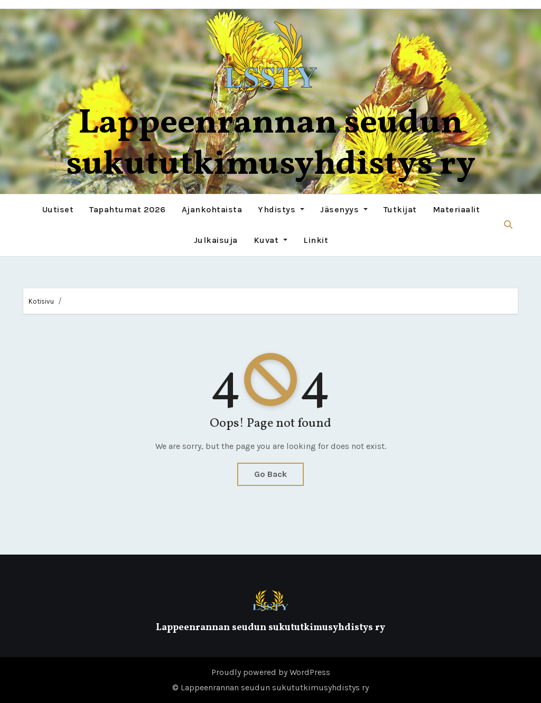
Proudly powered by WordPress (270, 672)
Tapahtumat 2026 (127, 209)
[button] (508, 224)
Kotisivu (41, 301)
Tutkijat (400, 209)
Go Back (270, 474)
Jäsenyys (344, 209)
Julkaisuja (216, 240)
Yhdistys (281, 209)
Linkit (315, 240)
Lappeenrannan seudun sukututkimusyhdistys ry (270, 144)
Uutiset (58, 209)
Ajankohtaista (212, 209)
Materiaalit (456, 209)
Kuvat (270, 240)
